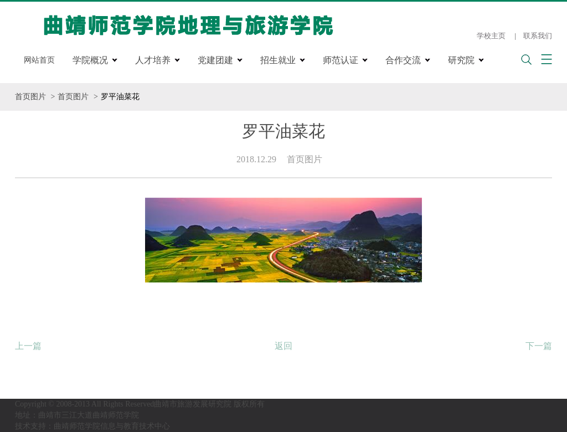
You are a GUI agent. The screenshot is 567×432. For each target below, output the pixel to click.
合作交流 (403, 60)
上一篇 (28, 346)
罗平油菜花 (120, 96)
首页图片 (30, 96)
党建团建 (215, 60)
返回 (283, 346)
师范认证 (340, 60)
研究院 (461, 60)
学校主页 (491, 36)
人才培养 (153, 60)
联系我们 (537, 36)
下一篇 (538, 346)
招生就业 (278, 60)
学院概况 (90, 60)
